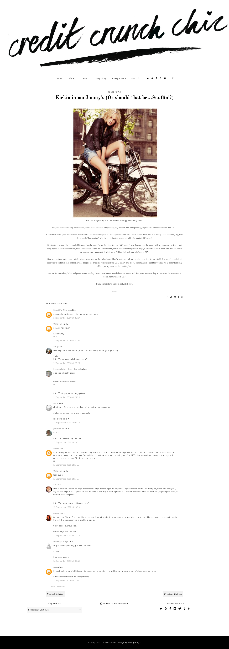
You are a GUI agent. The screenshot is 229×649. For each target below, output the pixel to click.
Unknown (57, 324)
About (72, 78)
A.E (54, 484)
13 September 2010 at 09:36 (66, 422)
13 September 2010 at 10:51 (66, 442)
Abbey (56, 513)
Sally (55, 346)
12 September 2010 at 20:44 (66, 340)
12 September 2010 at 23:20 (66, 397)
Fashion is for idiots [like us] (67, 369)
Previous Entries (173, 594)
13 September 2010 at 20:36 (66, 535)
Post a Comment (57, 586)
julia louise (58, 428)
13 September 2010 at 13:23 (66, 464)
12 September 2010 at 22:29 (66, 363)
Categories (119, 78)
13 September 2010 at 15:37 (66, 478)
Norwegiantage (60, 541)
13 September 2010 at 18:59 (66, 507)
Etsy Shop (101, 78)
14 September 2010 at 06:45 (66, 561)
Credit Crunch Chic (106, 642)
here (130, 284)
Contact (85, 78)
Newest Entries (55, 594)
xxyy (55, 567)
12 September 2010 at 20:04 (66, 317)
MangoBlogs (134, 642)
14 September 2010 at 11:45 (66, 580)
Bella (55, 403)
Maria (56, 448)
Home (59, 78)
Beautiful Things (61, 310)
